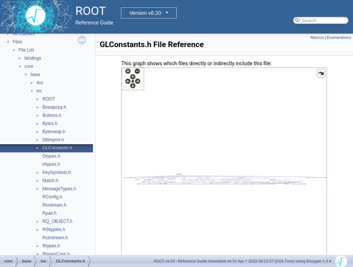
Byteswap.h (53, 131)
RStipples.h (53, 229)
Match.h (50, 180)
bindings (33, 58)
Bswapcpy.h (54, 107)
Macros (317, 37)
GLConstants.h (57, 148)
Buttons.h (51, 115)
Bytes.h (49, 123)
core (29, 66)
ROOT (48, 99)
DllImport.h (53, 139)
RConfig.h (52, 197)
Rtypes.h (51, 245)
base (35, 74)
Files (17, 41)
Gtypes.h (51, 156)
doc (40, 82)
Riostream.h (54, 205)
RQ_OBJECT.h (57, 221)
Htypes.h (51, 164)
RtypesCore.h (56, 254)
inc (39, 90)
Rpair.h (49, 213)
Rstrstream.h (55, 237)
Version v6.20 (145, 13)
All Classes (24, 33)
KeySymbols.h (56, 172)
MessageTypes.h (59, 188)
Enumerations (339, 37)
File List (26, 50)
